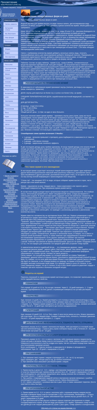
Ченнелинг (9, 120)
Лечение (8, 147)
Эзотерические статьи (10, 69)
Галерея (7, 45)
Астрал (7, 143)
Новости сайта (9, 20)
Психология (9, 109)
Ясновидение (10, 128)
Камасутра (9, 140)
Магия (7, 74)
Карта (7, 151)
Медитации (9, 89)
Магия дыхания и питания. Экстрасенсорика (10, 178)
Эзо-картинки (10, 57)
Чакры (7, 105)
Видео (7, 53)
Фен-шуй (8, 132)
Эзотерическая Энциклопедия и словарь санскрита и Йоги (11, 205)
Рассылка (8, 41)
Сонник (8, 82)
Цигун (7, 124)
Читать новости (11, 24)
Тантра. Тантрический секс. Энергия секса (10, 190)
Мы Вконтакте (10, 34)
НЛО (7, 97)
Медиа (7, 49)
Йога (7, 113)
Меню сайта (8, 61)
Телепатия (9, 136)
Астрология (9, 93)
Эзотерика (9, 101)
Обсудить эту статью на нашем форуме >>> (58, 408)
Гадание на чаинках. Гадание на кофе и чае (11, 184)
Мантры (8, 86)
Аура (7, 116)
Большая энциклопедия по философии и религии (10, 197)
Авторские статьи (9, 29)
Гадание (8, 78)
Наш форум (9, 37)
